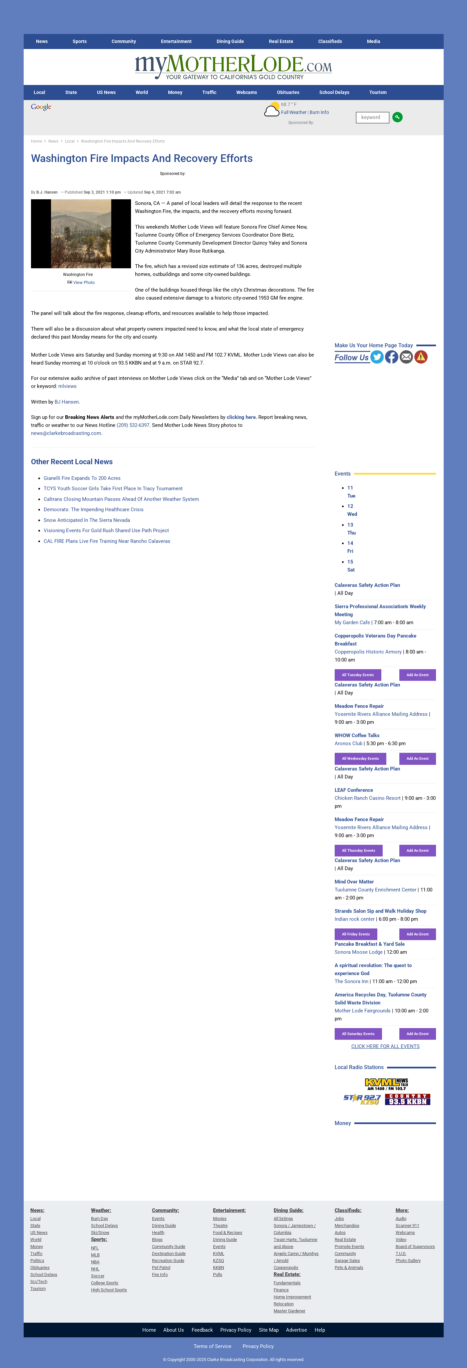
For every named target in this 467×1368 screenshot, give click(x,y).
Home (149, 1330)
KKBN (218, 1267)
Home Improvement (292, 1296)
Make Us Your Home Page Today (374, 345)
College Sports (104, 1282)
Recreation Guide (168, 1260)
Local (39, 92)
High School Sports (109, 1289)
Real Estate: (287, 1274)
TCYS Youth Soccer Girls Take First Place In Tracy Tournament (113, 489)
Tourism (378, 92)
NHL (95, 1268)
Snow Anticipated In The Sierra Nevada (87, 520)
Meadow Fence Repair (359, 706)
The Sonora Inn (351, 981)
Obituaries (288, 92)
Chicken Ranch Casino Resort (368, 798)
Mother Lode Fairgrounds (363, 1011)
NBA (95, 1261)
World (142, 92)
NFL (95, 1247)
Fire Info (160, 1274)
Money (175, 92)
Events (158, 1218)
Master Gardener (289, 1310)
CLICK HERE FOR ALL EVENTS (385, 1046)
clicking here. (242, 417)
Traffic (209, 92)
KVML (218, 1253)
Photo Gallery (408, 1260)
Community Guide (168, 1246)
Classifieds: (348, 1210)
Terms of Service (212, 1346)
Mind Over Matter (354, 882)
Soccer (97, 1275)
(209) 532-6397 (133, 425)
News (42, 41)
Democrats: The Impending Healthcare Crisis (94, 510)
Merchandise (347, 1225)
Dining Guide (230, 41)
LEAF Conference (354, 790)
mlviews (67, 386)
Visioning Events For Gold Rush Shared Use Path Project (106, 531)
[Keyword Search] (372, 117)
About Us (173, 1330)
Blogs (157, 1239)
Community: (165, 1210)
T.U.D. (401, 1253)
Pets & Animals (349, 1267)
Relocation (284, 1303)
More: (402, 1210)
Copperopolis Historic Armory (368, 652)
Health (158, 1232)
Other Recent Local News (72, 462)
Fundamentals (287, 1282)
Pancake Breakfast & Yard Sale (370, 944)
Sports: (99, 1239)
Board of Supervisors (415, 1246)
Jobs (339, 1218)
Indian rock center (355, 919)
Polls (217, 1274)
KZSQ (218, 1260)
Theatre (220, 1225)
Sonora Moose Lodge (359, 952)
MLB (95, 1254)
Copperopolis (286, 1267)
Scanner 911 (407, 1225)
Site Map (269, 1330)
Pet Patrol (161, 1267)
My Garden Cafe (352, 623)
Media (373, 41)
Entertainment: (229, 1210)
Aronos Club (348, 743)
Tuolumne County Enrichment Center (375, 890)
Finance (281, 1289)
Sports (80, 41)
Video (401, 1239)
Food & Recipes (227, 1232)
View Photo (81, 282)
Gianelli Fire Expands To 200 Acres (82, 478)
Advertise (296, 1330)
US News (106, 92)
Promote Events (349, 1246)
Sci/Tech (38, 1281)
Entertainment (176, 41)
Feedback (202, 1330)
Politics (37, 1260)
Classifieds (330, 41)
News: (37, 1210)
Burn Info (319, 112)
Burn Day (99, 1218)
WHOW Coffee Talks (357, 735)
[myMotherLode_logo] (233, 67)
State (71, 92)
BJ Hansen (67, 402)
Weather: (101, 1210)
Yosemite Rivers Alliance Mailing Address (381, 714)
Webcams (246, 92)
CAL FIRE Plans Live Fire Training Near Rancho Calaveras (107, 541)
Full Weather (294, 112)
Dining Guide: (289, 1210)
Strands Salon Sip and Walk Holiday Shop (380, 911)
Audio (401, 1218)
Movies (220, 1218)
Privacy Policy (235, 1330)
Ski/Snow (100, 1232)
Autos (340, 1232)
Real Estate (281, 41)
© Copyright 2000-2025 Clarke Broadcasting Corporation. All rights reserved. (233, 1359)
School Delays (334, 92)
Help (320, 1330)
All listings (283, 1218)
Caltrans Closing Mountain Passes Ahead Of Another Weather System (121, 499)
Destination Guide (169, 1253)
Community (124, 41)
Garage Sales (347, 1260)
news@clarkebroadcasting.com (66, 433)
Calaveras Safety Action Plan (367, 585)
